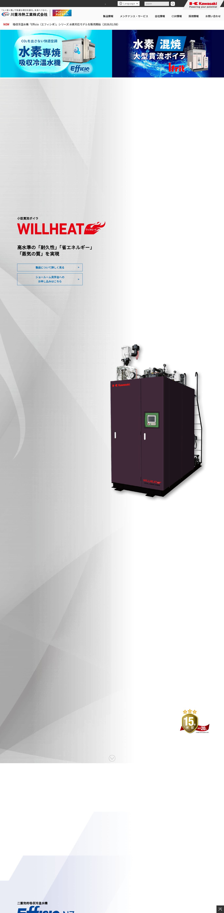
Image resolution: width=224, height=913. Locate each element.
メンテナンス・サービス (134, 16)
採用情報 (193, 16)
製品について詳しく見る (50, 267)
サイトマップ (100, 4)
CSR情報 (177, 16)
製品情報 (108, 16)
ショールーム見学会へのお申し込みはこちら (50, 279)
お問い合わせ (213, 16)
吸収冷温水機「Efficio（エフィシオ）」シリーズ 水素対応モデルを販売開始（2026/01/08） (68, 24)
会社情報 (160, 16)
